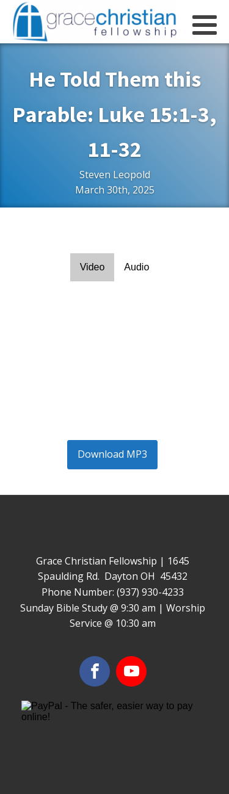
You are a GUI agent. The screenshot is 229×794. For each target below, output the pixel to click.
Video (92, 267)
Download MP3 (112, 454)
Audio (136, 267)
